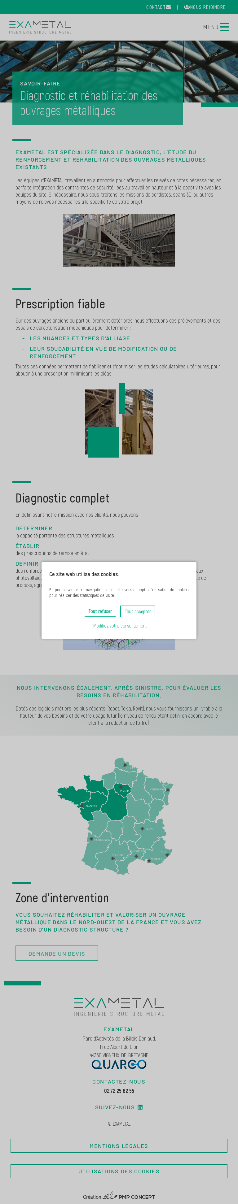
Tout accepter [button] (138, 611)
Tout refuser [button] (100, 611)
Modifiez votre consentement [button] (120, 625)
